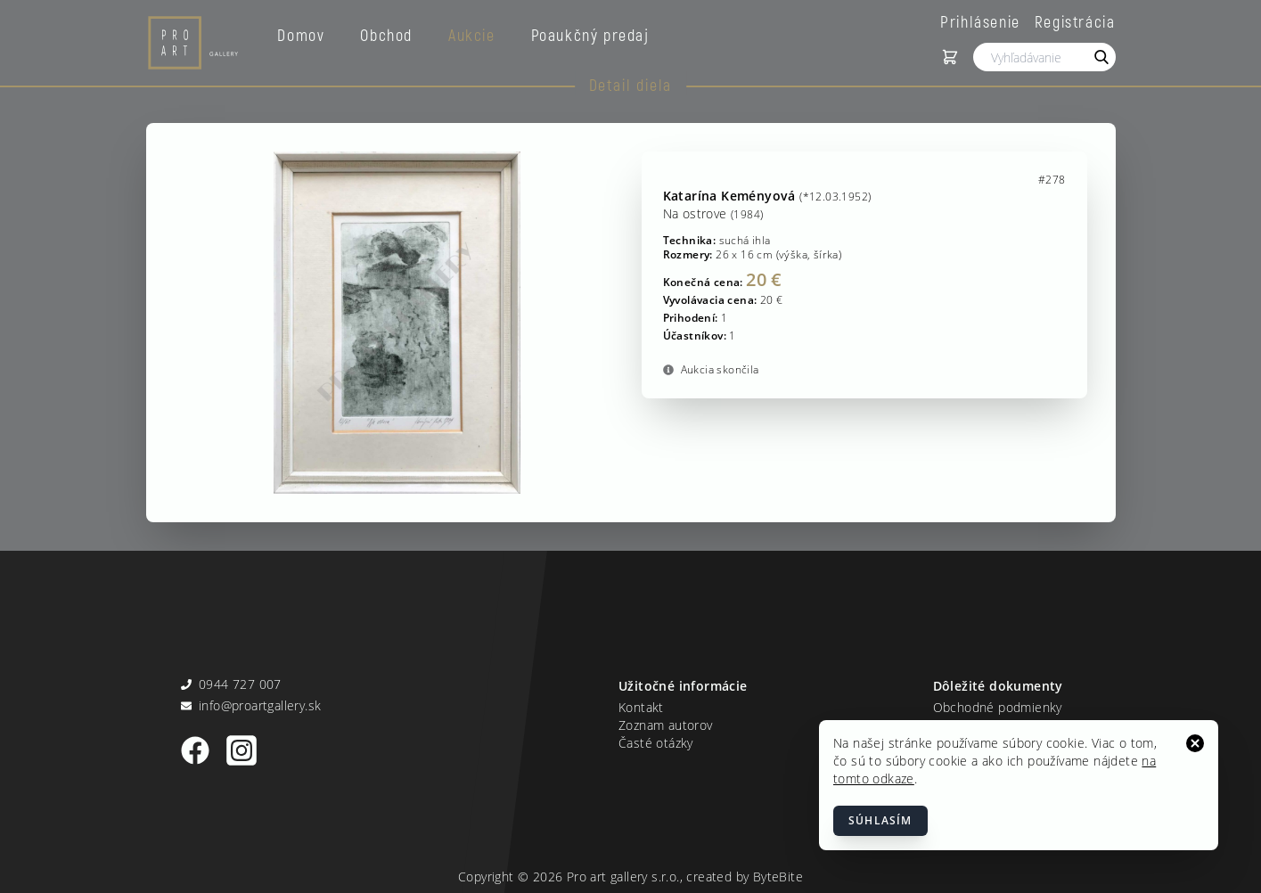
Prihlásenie (980, 21)
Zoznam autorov (665, 725)
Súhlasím (880, 820)
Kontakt (641, 707)
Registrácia (1075, 21)
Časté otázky (655, 742)
